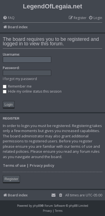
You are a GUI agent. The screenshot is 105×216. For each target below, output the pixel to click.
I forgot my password (20, 79)
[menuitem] (9, 18)
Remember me (17, 86)
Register (11, 179)
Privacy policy (42, 165)
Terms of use (14, 165)
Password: (11, 67)
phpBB (37, 206)
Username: (11, 54)
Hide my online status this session (32, 91)
